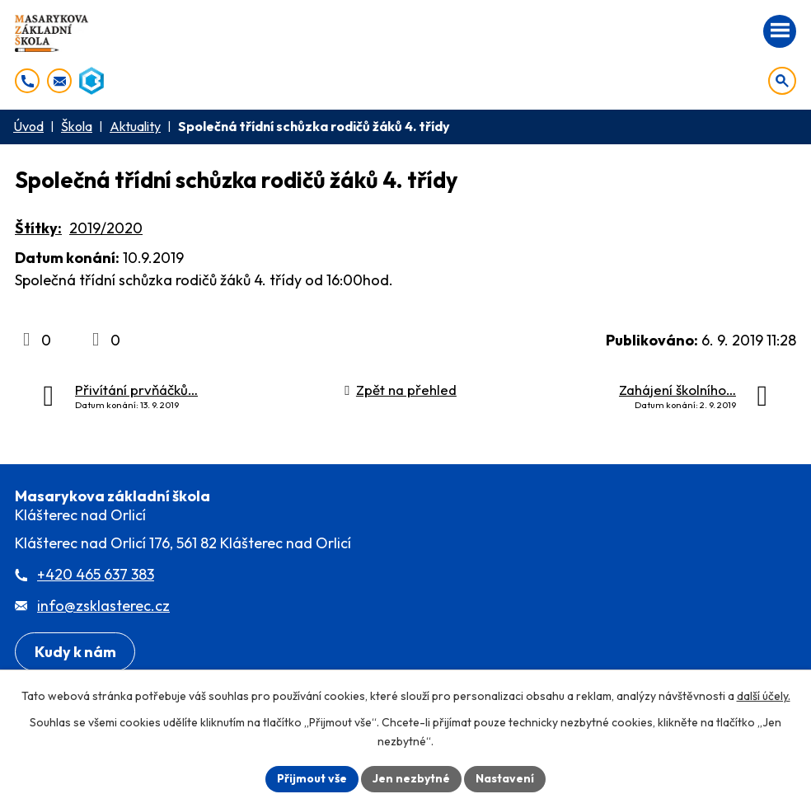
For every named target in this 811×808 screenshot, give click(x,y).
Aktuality (135, 126)
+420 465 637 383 (95, 574)
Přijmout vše (312, 778)
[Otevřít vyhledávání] (782, 81)
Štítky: (38, 227)
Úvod (28, 126)
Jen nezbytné (411, 778)
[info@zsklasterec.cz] (59, 80)
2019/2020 (106, 227)
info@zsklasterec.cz (103, 605)
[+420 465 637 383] (27, 80)
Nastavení (505, 778)
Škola (76, 126)
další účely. (763, 695)
